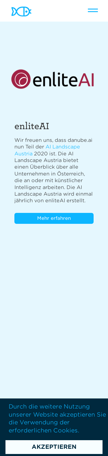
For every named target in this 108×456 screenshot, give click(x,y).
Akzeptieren (54, 446)
